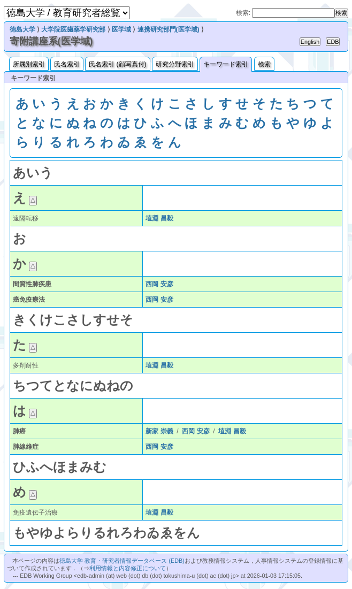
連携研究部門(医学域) (168, 29)
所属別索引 (29, 64)
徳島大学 (22, 29)
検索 (264, 64)
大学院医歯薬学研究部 (73, 29)
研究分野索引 (175, 64)
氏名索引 (67, 64)
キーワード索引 (225, 64)
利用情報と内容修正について (127, 568)
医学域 (121, 29)
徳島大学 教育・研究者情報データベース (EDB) (121, 560)
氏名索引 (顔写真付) (117, 64)
